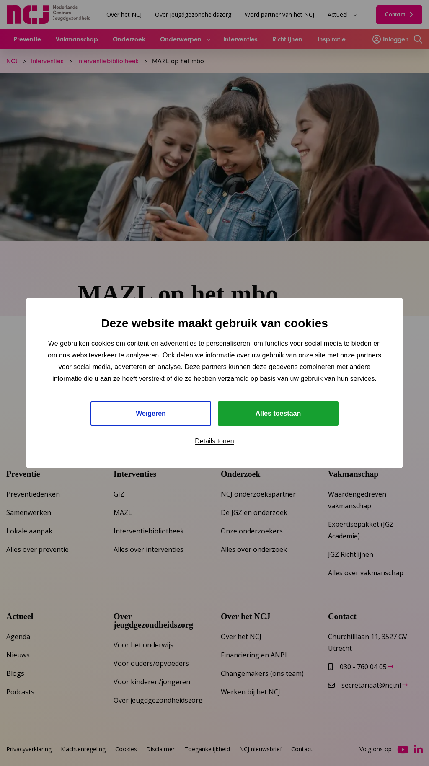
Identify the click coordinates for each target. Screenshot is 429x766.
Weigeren (151, 413)
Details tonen (214, 441)
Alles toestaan (278, 413)
